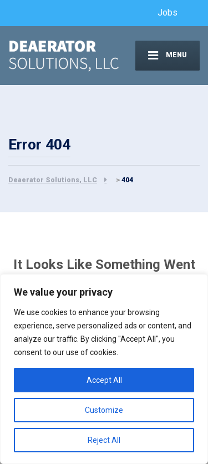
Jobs (167, 12)
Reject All (104, 440)
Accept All (104, 380)
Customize (104, 410)
